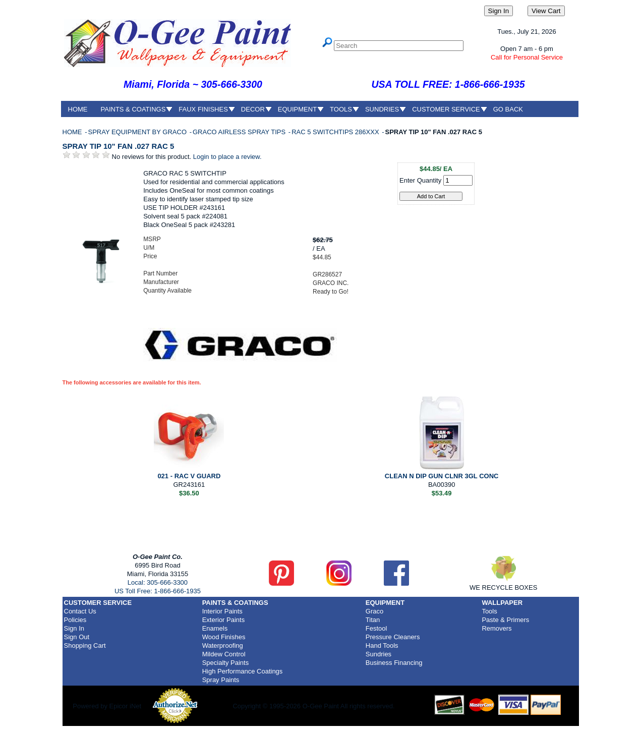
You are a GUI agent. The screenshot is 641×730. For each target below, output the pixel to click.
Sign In (74, 628)
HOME (78, 109)
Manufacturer (161, 282)
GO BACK (508, 109)
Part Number (160, 273)
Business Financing (394, 662)
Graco (374, 611)
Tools (489, 611)
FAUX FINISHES (203, 109)
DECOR (253, 109)
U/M (148, 247)
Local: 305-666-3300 (158, 582)
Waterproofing (222, 645)
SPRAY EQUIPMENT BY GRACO (138, 132)
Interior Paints (222, 611)
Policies (75, 620)
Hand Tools (382, 645)
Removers (496, 628)
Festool (376, 628)
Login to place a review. (227, 156)
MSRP (152, 239)
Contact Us (80, 611)
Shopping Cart (85, 645)
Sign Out (77, 637)
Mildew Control (224, 654)
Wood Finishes (224, 637)
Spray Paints (221, 680)
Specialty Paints (225, 662)
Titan (373, 620)
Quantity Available (167, 290)
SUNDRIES (382, 109)
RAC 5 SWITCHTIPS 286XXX (336, 132)
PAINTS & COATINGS (133, 109)
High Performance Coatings (242, 671)
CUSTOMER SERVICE (446, 109)
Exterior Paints (223, 620)
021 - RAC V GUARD (188, 476)
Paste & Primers (505, 620)
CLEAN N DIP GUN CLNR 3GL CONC (442, 476)
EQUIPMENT (297, 109)
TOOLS (341, 109)
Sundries (378, 654)
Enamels (215, 628)
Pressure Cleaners (393, 637)
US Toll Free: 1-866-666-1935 (157, 591)
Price (150, 256)
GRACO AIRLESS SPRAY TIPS (240, 132)
